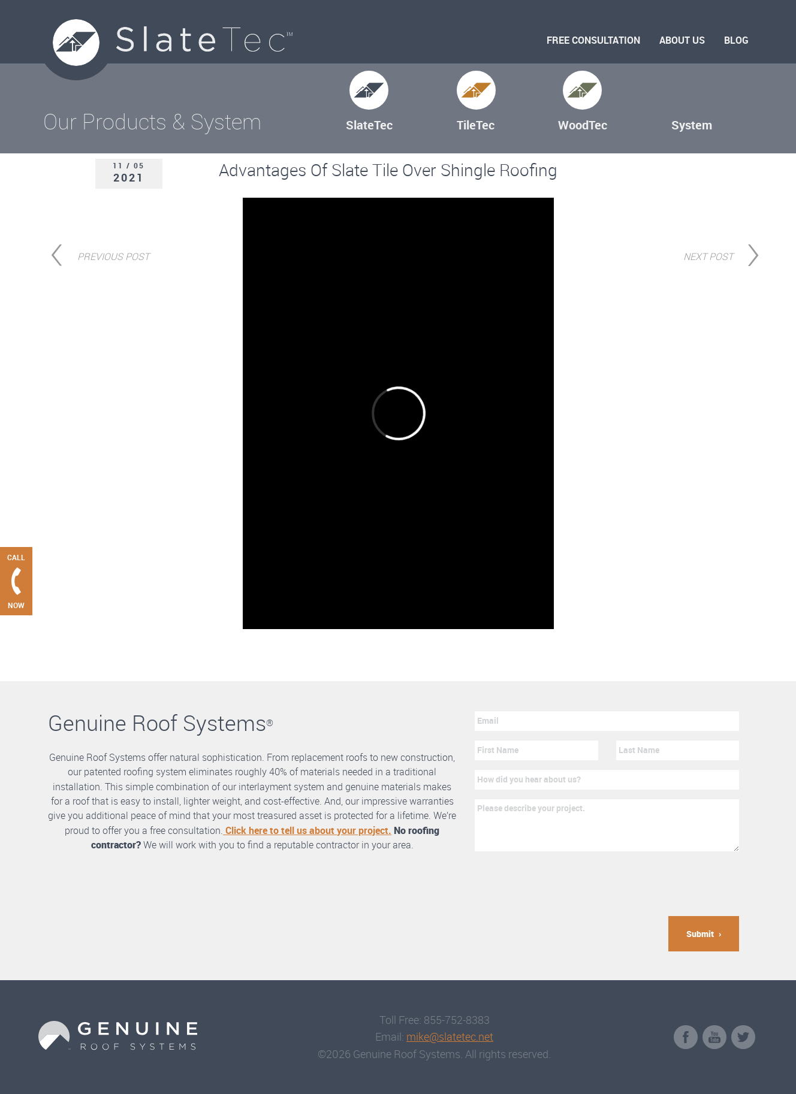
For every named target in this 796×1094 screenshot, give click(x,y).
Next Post (708, 255)
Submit (700, 933)
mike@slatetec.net (449, 1036)
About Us (682, 40)
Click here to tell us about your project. (307, 830)
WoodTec (582, 125)
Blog (736, 40)
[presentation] (566, 883)
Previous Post (113, 255)
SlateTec (369, 125)
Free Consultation (593, 40)
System (691, 125)
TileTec (476, 125)
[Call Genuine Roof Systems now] (16, 581)
